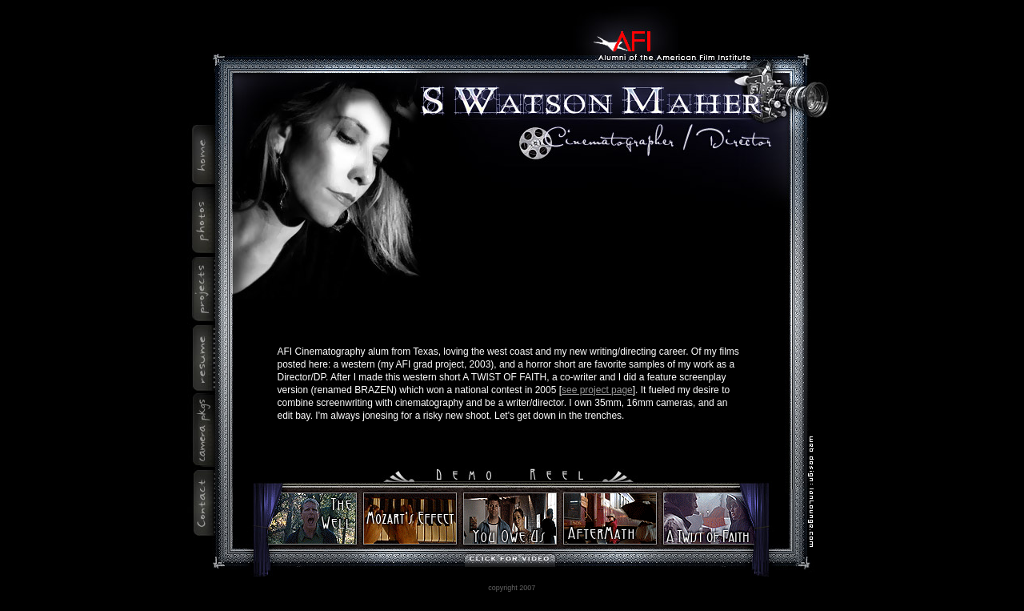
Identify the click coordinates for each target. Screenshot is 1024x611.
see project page (597, 390)
